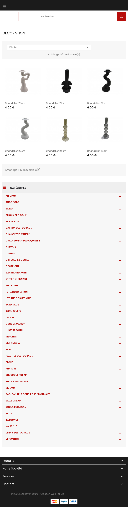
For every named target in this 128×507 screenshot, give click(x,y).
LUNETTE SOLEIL (14, 330)
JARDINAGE (12, 304)
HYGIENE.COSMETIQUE (18, 298)
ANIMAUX (11, 195)
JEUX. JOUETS (13, 311)
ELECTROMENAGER (16, 272)
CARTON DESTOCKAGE (19, 227)
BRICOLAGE (12, 221)
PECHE (9, 362)
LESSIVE (10, 317)
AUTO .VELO (12, 202)
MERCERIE (11, 336)
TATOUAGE (12, 420)
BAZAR (9, 208)
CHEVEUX (11, 247)
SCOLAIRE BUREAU (16, 407)
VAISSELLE (11, 426)
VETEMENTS (12, 439)
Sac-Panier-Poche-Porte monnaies (28, 394)
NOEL (8, 349)
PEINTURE (11, 368)
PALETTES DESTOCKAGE (19, 356)
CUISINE (10, 253)
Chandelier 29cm (15, 103)
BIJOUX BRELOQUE (16, 215)
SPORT (9, 413)
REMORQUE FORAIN (16, 375)
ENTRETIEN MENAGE (16, 279)
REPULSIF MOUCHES (17, 381)
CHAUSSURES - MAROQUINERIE (23, 240)
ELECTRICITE (12, 266)
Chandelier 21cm (55, 103)
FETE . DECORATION (17, 292)
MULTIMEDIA (13, 343)
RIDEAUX (10, 388)
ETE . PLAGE (12, 285)
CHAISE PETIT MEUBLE (18, 234)
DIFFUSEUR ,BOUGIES (17, 260)
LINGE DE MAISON (15, 324)
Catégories (18, 188)
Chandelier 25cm (97, 103)
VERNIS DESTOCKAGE (18, 432)
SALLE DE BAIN (13, 400)
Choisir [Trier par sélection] (49, 47)
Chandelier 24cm (56, 151)
